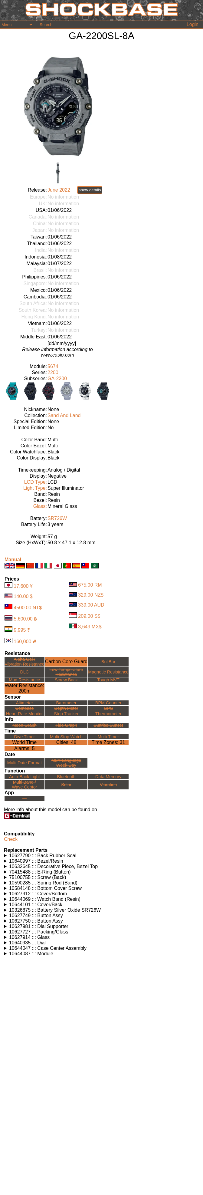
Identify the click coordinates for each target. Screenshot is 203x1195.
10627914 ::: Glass (29, 937)
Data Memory (108, 776)
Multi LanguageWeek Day (66, 763)
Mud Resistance (24, 679)
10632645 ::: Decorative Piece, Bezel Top (53, 866)
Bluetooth (66, 776)
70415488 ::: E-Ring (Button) (40, 871)
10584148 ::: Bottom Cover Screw (45, 888)
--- (24, 798)
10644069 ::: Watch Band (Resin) (44, 899)
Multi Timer (108, 736)
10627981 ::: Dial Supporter (38, 926)
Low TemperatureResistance (66, 672)
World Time (24, 742)
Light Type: (35, 488)
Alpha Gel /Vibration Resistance (24, 662)
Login (192, 24)
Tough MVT (108, 679)
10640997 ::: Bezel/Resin (36, 861)
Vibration (108, 784)
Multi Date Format (24, 762)
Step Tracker (66, 713)
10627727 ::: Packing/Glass (38, 931)
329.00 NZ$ (90, 595)
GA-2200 (57, 378)
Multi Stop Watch (66, 736)
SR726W (57, 518)
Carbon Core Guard (66, 661)
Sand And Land (63, 415)
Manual (13, 559)
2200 (52, 372)
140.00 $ (23, 596)
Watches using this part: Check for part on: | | (101, 855)
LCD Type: (35, 482)
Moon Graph (24, 725)
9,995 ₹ (22, 630)
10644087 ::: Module (31, 953)
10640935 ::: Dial (27, 942)
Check (11, 839)
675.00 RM (90, 585)
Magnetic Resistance (108, 672)
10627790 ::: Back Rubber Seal (42, 855)
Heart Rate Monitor (24, 713)
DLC (24, 672)
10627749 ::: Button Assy (36, 915)
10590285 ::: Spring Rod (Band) (43, 882)
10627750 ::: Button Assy (36, 920)
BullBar (108, 661)
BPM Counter (108, 702)
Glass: (40, 506)
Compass (24, 708)
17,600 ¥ (23, 586)
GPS (108, 708)
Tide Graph (66, 725)
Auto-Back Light (24, 776)
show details (90, 190)
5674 (52, 366)
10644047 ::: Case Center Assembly (48, 948)
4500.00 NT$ (28, 607)
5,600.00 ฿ (25, 618)
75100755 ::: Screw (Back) (37, 877)
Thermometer (108, 713)
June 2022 (58, 190)
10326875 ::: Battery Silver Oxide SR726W (55, 910)
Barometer (66, 702)
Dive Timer (24, 736)
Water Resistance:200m (24, 688)
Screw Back (66, 679)
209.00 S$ (89, 616)
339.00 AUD (91, 604)
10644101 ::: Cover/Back (35, 904)
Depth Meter (66, 708)
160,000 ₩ (25, 641)
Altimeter (24, 702)
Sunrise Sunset (108, 725)
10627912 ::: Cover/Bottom (38, 893)
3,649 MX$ (89, 626)
